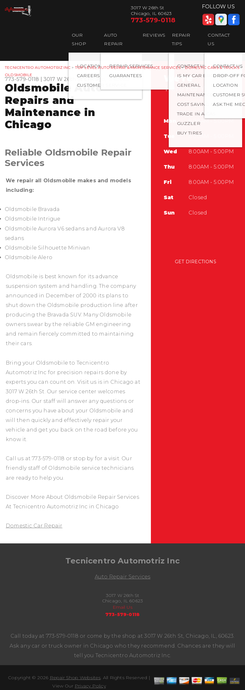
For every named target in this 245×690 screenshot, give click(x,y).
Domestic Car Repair (34, 526)
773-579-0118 (153, 20)
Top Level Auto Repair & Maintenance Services (128, 67)
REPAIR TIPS (181, 39)
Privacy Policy (90, 686)
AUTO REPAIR (113, 39)
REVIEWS (154, 35)
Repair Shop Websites (75, 677)
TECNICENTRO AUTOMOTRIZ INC (38, 67)
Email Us (123, 607)
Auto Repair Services (123, 577)
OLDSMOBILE (18, 74)
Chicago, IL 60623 (106, 79)
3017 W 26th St (63, 79)
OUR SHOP (79, 39)
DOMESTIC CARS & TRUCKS (212, 67)
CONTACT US (219, 39)
